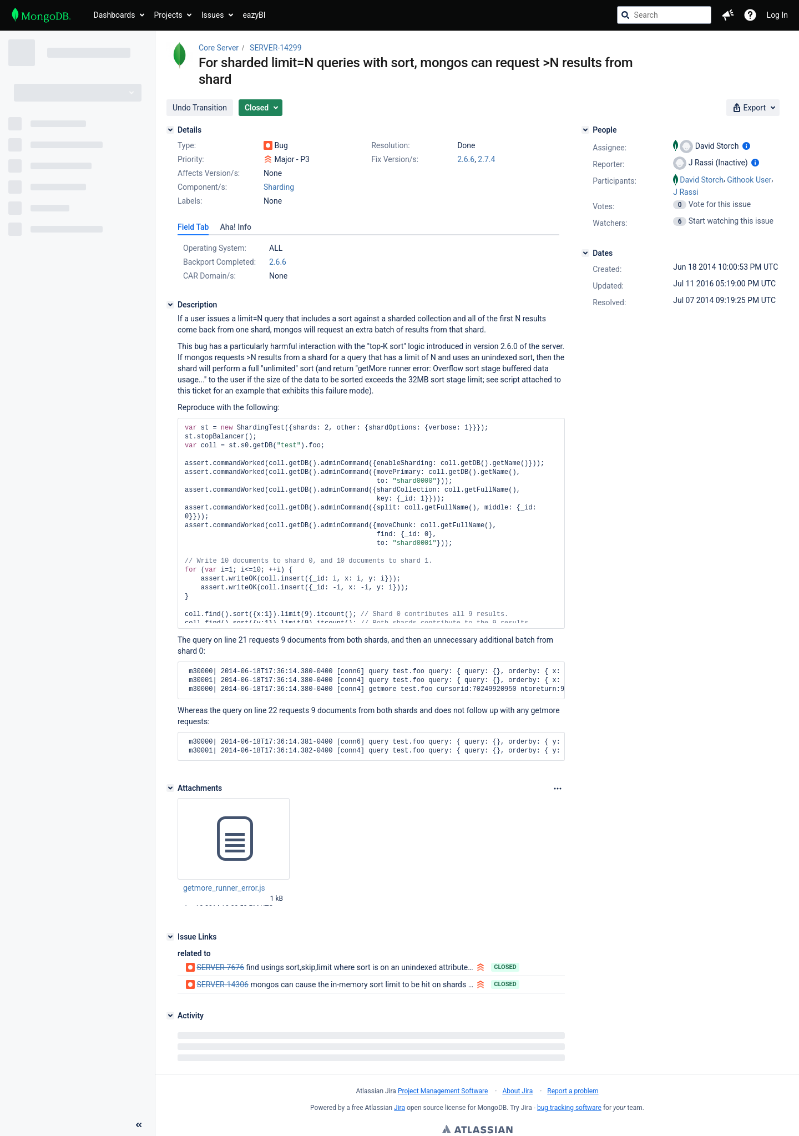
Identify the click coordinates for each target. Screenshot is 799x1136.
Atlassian (477, 1130)
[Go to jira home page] (41, 15)
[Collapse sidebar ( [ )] (138, 1063)
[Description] (170, 305)
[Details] (170, 130)
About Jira (517, 1091)
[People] (585, 130)
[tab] (193, 227)
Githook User (749, 179)
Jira (399, 1108)
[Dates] (585, 253)
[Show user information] (746, 146)
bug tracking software (569, 1108)
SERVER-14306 (222, 984)
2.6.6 (465, 159)
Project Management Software (443, 1091)
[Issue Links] (170, 937)
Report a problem (572, 1091)
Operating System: (214, 248)
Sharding (279, 187)
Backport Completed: (219, 262)
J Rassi (685, 192)
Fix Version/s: (394, 159)
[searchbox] (664, 15)
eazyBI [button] (253, 15)
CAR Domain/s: (209, 275)
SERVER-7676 (220, 967)
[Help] (750, 15)
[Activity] (170, 1015)
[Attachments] (170, 788)
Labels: (190, 200)
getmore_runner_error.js (224, 887)
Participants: (614, 180)
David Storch (702, 179)
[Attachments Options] (557, 788)
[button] (728, 15)
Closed (505, 967)
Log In (777, 15)
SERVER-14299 (275, 47)
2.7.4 (486, 159)
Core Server (219, 47)
